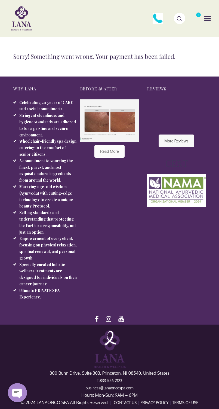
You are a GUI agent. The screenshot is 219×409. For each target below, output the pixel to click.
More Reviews (176, 141)
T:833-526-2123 (109, 380)
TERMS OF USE (185, 402)
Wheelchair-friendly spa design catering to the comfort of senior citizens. (48, 148)
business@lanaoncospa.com (109, 388)
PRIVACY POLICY (154, 402)
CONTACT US (126, 402)
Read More (109, 151)
